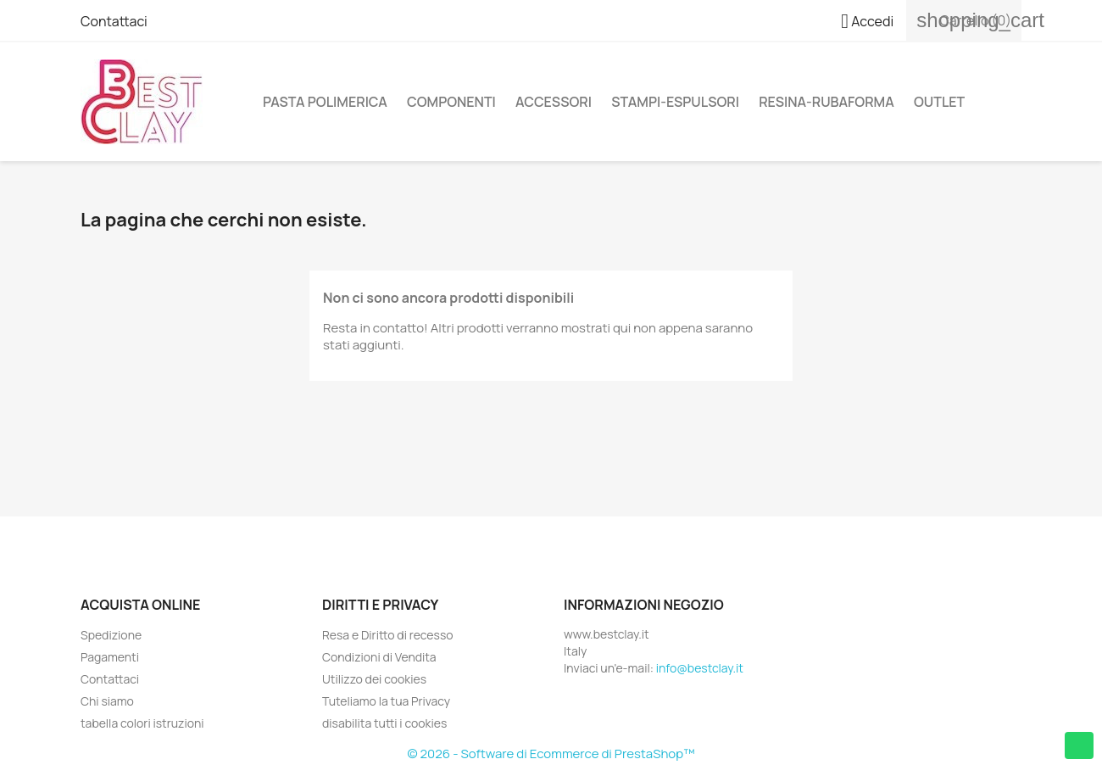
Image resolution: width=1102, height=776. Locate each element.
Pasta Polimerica (325, 101)
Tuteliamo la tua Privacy (386, 701)
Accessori (553, 101)
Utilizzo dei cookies (374, 679)
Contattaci (114, 21)
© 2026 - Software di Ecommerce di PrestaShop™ (551, 753)
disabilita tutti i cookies (384, 723)
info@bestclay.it (699, 668)
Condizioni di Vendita (379, 657)
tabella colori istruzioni (142, 723)
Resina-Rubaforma (826, 101)
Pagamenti (110, 657)
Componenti (451, 101)
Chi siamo (107, 701)
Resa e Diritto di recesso (388, 635)
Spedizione (111, 635)
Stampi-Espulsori (675, 101)
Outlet (939, 101)
